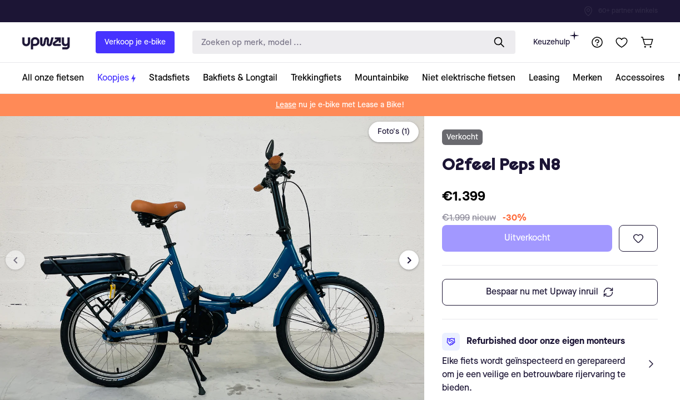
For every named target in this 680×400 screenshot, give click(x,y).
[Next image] (409, 260)
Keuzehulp (556, 38)
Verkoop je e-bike (135, 42)
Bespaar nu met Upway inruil (550, 292)
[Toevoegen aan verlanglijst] (638, 238)
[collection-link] (56, 78)
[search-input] (336, 42)
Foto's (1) (394, 132)
